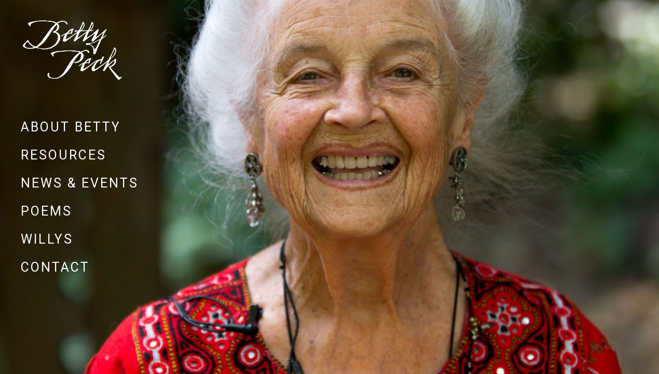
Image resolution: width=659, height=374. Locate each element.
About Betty (71, 127)
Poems (46, 211)
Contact (55, 267)
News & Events (80, 183)
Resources (63, 155)
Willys (47, 239)
